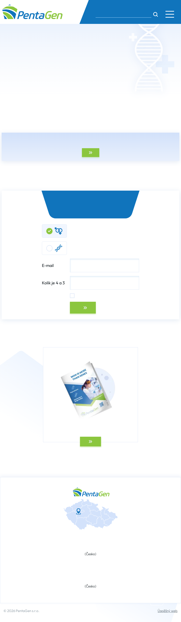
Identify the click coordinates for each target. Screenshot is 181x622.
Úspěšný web (168, 611)
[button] (169, 14)
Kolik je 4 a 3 (53, 282)
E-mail (90, 265)
